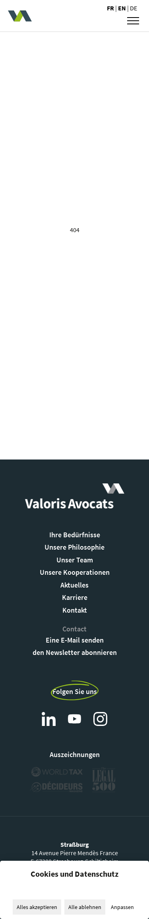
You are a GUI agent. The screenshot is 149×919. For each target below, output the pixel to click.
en (122, 8)
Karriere (74, 597)
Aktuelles (74, 585)
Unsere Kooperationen (75, 572)
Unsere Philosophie (74, 547)
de (133, 8)
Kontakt (74, 610)
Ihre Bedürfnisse (74, 534)
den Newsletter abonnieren (75, 652)
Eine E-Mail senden (75, 640)
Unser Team (74, 559)
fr (111, 8)
